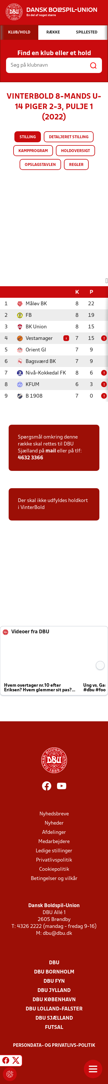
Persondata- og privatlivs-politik (54, 1046)
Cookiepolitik (54, 869)
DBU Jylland (54, 990)
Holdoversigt (75, 151)
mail (51, 451)
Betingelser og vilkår (54, 878)
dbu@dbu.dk (57, 933)
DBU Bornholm (54, 972)
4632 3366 (30, 458)
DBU (54, 963)
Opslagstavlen (40, 165)
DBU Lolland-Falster (54, 1009)
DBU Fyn (54, 981)
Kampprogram (33, 151)
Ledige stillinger (54, 851)
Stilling (28, 137)
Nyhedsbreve (54, 814)
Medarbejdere (54, 841)
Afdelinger (54, 832)
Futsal (54, 1027)
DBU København (54, 999)
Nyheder (54, 823)
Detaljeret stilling (68, 137)
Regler (76, 165)
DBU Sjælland (54, 1018)
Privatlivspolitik (54, 860)
